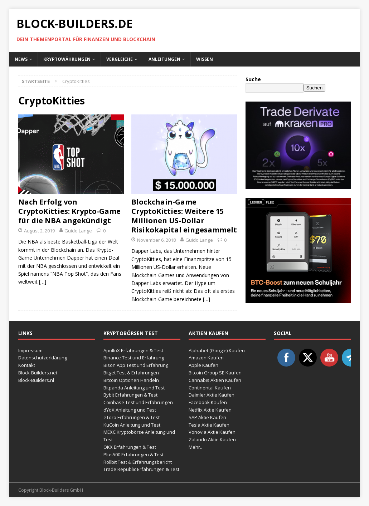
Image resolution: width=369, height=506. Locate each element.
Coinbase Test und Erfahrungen (138, 402)
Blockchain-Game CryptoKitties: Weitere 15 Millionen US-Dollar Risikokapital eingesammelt (184, 216)
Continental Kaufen (210, 387)
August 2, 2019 (39, 230)
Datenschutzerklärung (42, 357)
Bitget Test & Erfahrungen (131, 372)
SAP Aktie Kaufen (207, 417)
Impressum (30, 350)
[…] (42, 281)
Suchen (314, 87)
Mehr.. (195, 447)
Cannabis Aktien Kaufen (215, 380)
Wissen (204, 59)
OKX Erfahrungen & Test (129, 447)
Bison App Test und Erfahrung (135, 365)
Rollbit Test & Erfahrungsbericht (137, 462)
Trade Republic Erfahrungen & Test (141, 469)
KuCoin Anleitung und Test (131, 425)
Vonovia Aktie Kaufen (212, 432)
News (21, 59)
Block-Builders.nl (36, 380)
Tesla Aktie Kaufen (209, 425)
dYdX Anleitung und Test (129, 410)
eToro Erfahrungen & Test (131, 417)
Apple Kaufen (203, 365)
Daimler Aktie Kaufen (211, 395)
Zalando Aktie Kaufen (212, 439)
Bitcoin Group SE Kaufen (215, 372)
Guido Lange (78, 230)
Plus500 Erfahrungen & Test (133, 454)
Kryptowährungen (67, 59)
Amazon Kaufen (206, 357)
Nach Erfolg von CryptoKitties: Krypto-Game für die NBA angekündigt (69, 211)
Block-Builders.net (37, 372)
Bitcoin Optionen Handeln (131, 380)
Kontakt (26, 365)
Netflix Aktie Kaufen (210, 410)
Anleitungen (164, 59)
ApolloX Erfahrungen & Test (133, 350)
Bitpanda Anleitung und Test (134, 387)
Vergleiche (119, 59)
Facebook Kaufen (208, 402)
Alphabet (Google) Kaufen (217, 350)
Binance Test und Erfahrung (133, 357)
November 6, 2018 (156, 240)
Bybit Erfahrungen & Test (130, 395)
